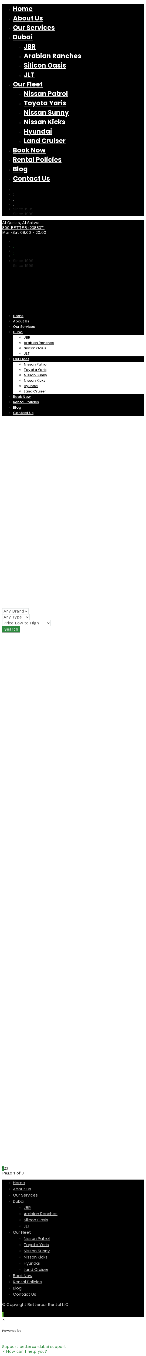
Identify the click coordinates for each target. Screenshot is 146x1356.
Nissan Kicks (44, 121)
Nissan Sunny (46, 112)
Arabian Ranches (52, 55)
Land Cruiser (45, 140)
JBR (30, 46)
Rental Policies (37, 159)
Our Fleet (28, 84)
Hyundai (38, 131)
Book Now (29, 150)
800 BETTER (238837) (23, 227)
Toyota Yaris (45, 103)
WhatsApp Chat (43, 1330)
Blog (20, 169)
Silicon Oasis (45, 65)
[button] (73, 1344)
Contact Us (31, 178)
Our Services (34, 27)
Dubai (23, 37)
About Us (28, 18)
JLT (29, 74)
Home (23, 8)
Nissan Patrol (46, 93)
